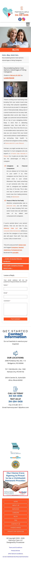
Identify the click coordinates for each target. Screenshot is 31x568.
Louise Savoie (9, 78)
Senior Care (22, 245)
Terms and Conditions (15, 547)
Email (6, 293)
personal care (11, 205)
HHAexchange (15, 527)
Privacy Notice (15, 550)
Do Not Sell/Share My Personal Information (15, 556)
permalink (15, 252)
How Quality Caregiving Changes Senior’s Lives (13, 267)
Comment (7, 300)
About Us (15, 505)
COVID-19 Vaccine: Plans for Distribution (12, 260)
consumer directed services (12, 231)
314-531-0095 (21, 15)
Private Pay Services (16, 531)
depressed (15, 196)
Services (15, 509)
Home (16, 501)
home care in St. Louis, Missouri (14, 143)
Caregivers (14, 247)
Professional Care (16, 250)
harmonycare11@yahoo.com (18, 407)
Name (6, 285)
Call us (10, 238)
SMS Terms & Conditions (15, 553)
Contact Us (15, 524)
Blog (16, 516)
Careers (15, 513)
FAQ (15, 520)
